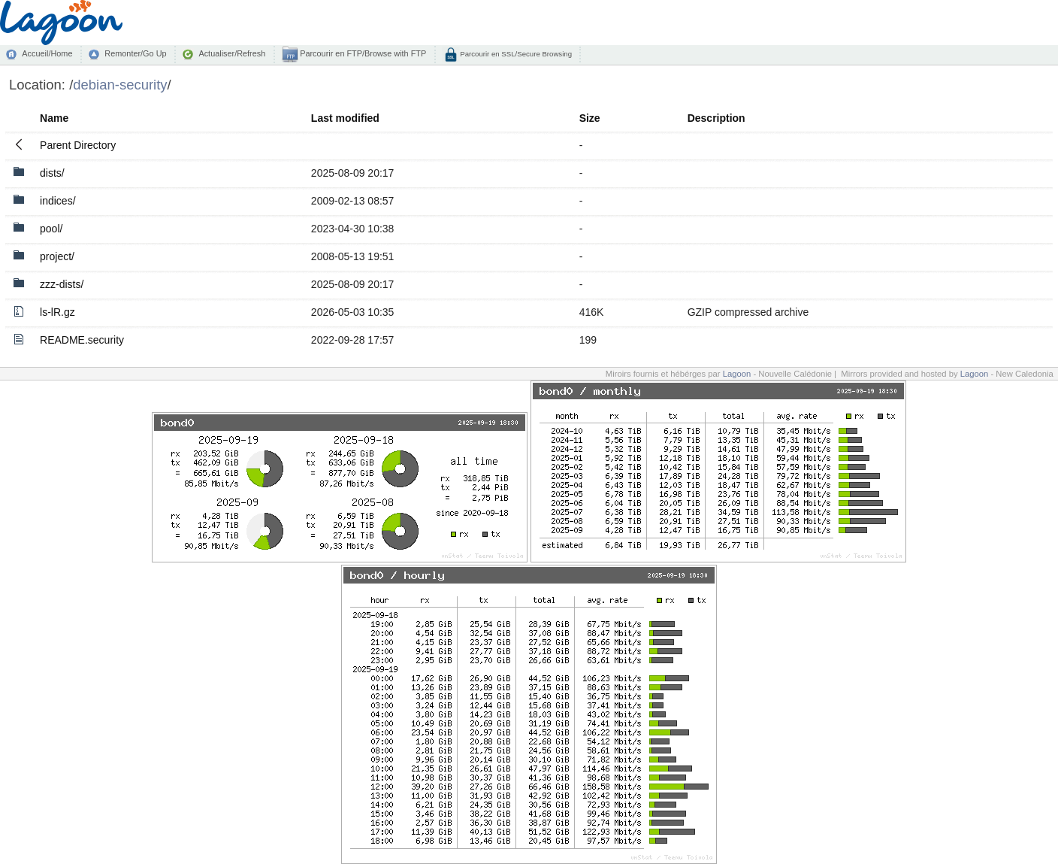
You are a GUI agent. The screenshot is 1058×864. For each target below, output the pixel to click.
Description (716, 118)
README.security (82, 340)
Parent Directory (78, 145)
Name (54, 118)
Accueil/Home (47, 53)
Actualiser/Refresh (231, 53)
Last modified (345, 118)
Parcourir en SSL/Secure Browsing (515, 54)
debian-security (120, 84)
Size (589, 118)
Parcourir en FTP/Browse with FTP (362, 53)
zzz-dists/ (61, 284)
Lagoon (737, 373)
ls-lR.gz (57, 312)
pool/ (51, 229)
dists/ (52, 173)
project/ (57, 256)
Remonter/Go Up (135, 53)
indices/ (57, 201)
